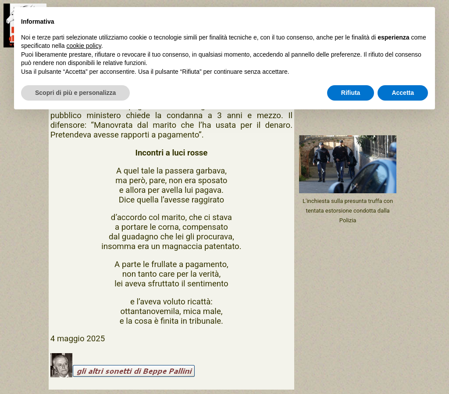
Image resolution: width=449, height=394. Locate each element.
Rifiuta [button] (350, 92)
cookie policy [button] (84, 45)
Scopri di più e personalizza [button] (75, 92)
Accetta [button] (403, 92)
